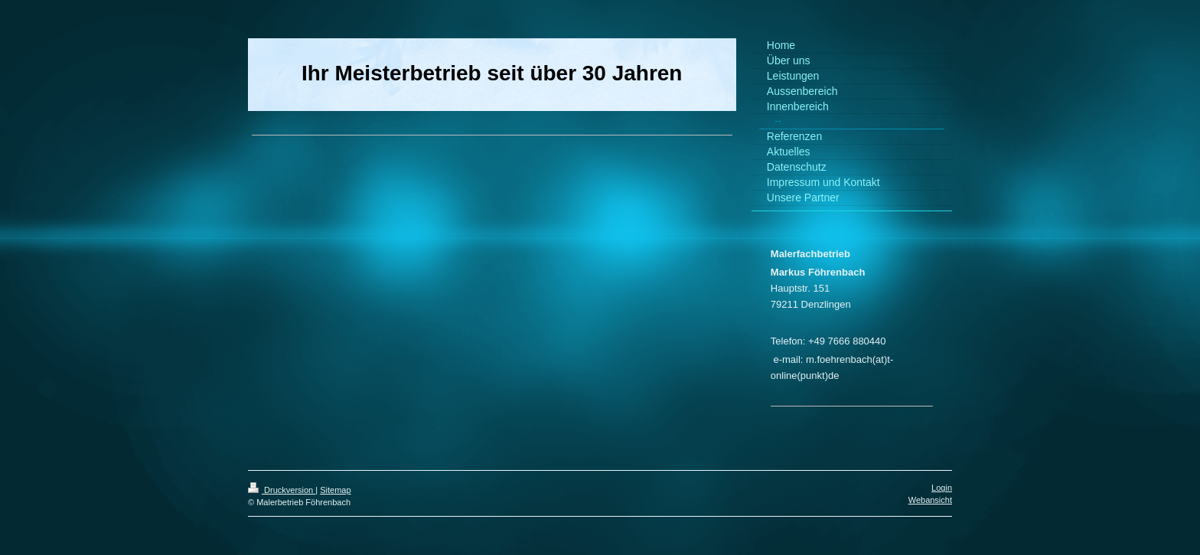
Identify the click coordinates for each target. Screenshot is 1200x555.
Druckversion (281, 490)
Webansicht (930, 499)
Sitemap (335, 490)
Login (941, 487)
